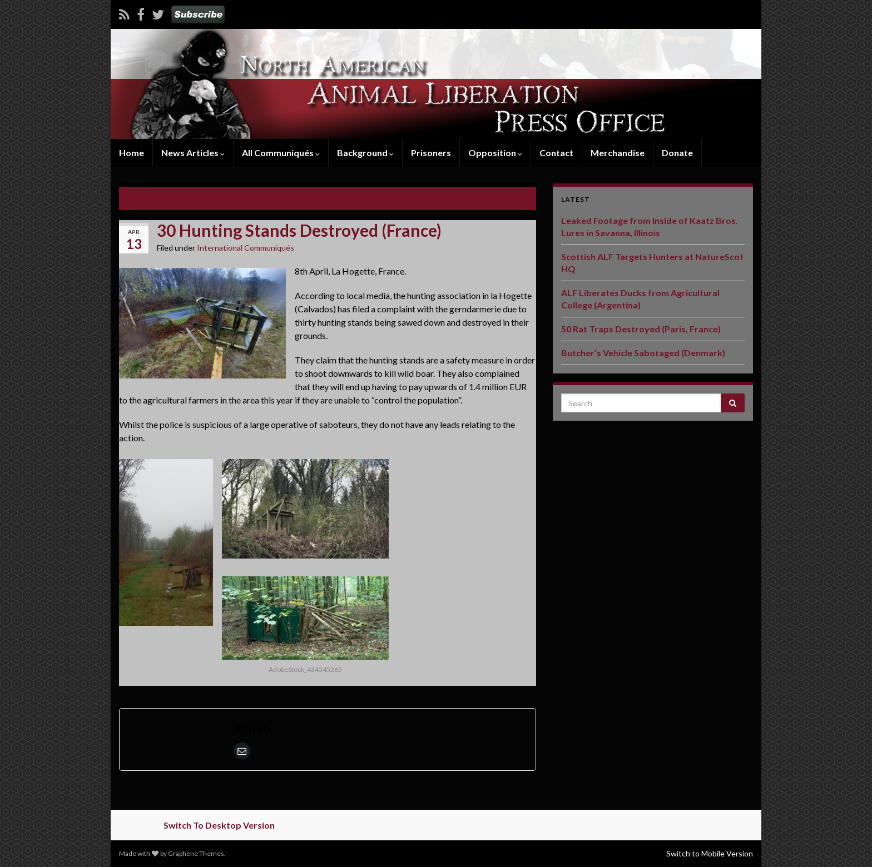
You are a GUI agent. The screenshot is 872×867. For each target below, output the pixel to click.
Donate (677, 152)
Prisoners (431, 152)
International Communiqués (245, 247)
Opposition (495, 152)
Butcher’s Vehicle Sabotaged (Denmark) (643, 352)
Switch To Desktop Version (219, 825)
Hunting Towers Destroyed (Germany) (205, 197)
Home (131, 152)
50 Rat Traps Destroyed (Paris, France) (641, 328)
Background (365, 152)
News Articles (193, 152)
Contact (556, 152)
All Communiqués (281, 152)
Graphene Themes (196, 853)
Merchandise (618, 152)
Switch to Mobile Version (709, 853)
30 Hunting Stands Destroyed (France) (450, 197)
